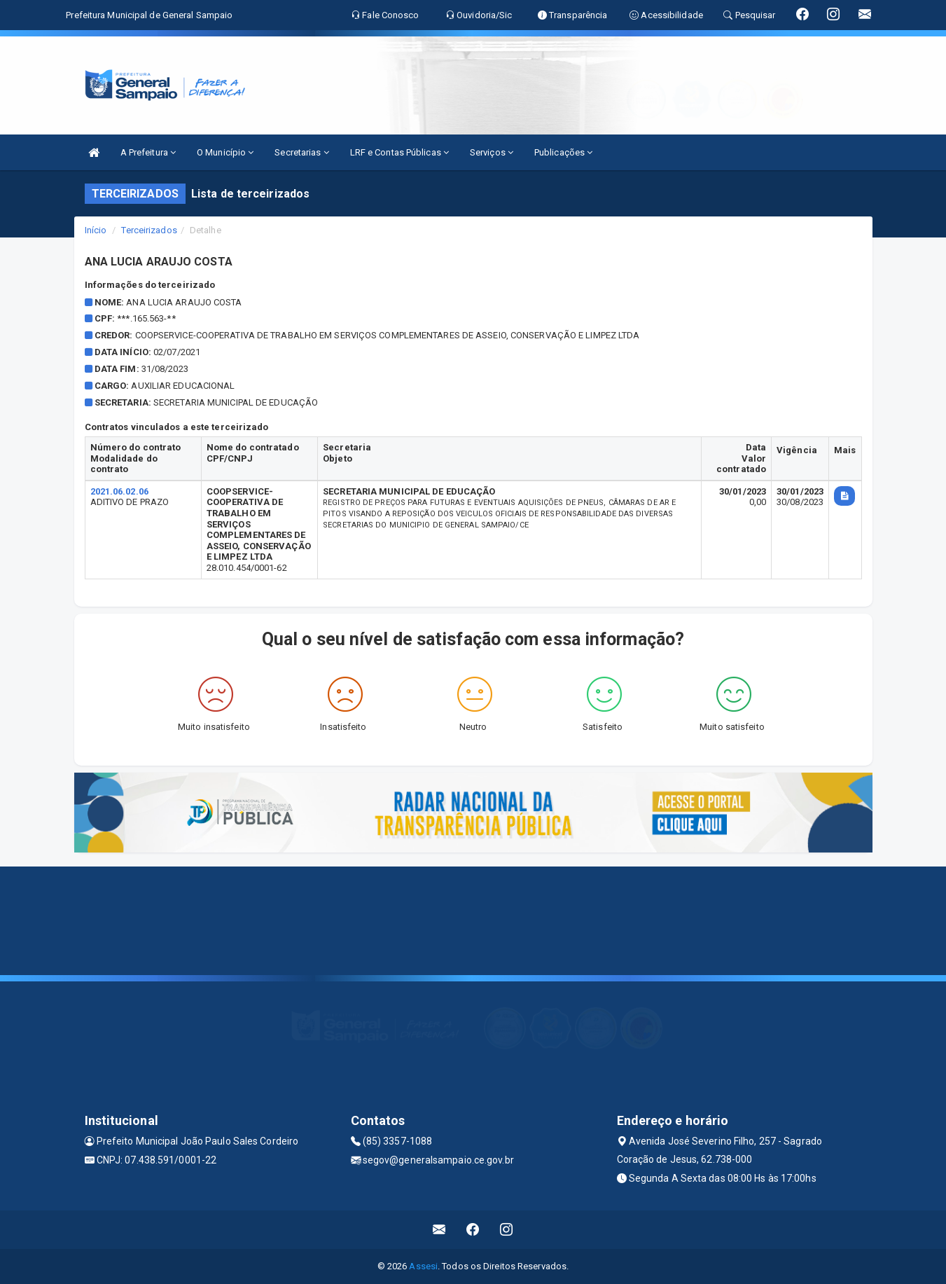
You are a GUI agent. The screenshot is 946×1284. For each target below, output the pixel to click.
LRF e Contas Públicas (399, 152)
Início (96, 230)
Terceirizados (148, 230)
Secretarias (301, 152)
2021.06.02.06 (119, 491)
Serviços (491, 152)
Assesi (423, 1266)
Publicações (563, 152)
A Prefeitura (148, 152)
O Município (225, 152)
